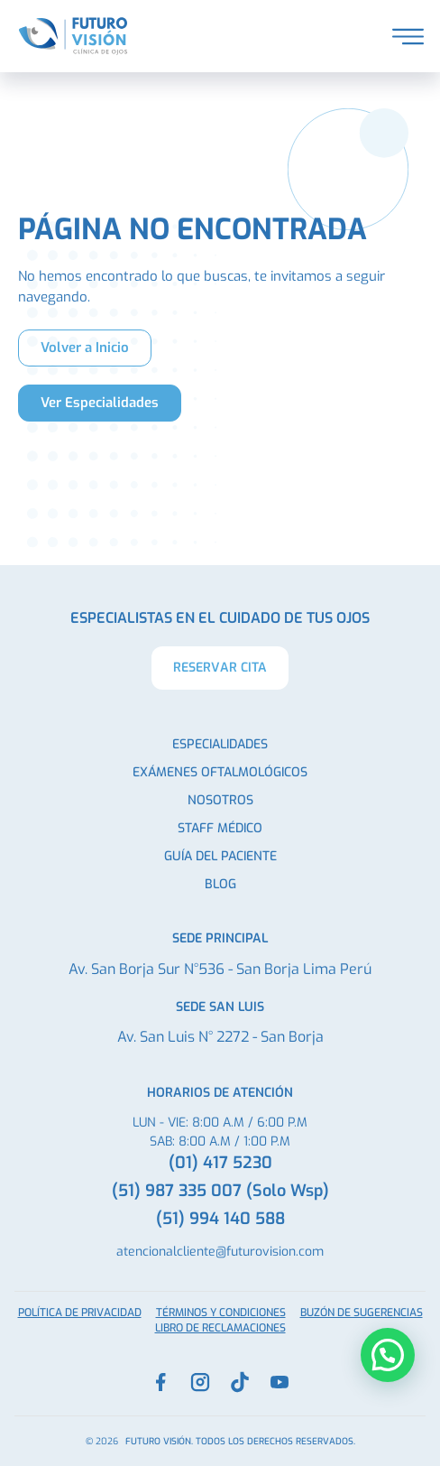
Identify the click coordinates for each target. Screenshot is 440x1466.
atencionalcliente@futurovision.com (220, 1251)
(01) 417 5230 (220, 1163)
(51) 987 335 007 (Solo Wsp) (220, 1191)
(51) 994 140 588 (220, 1218)
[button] (388, 1355)
